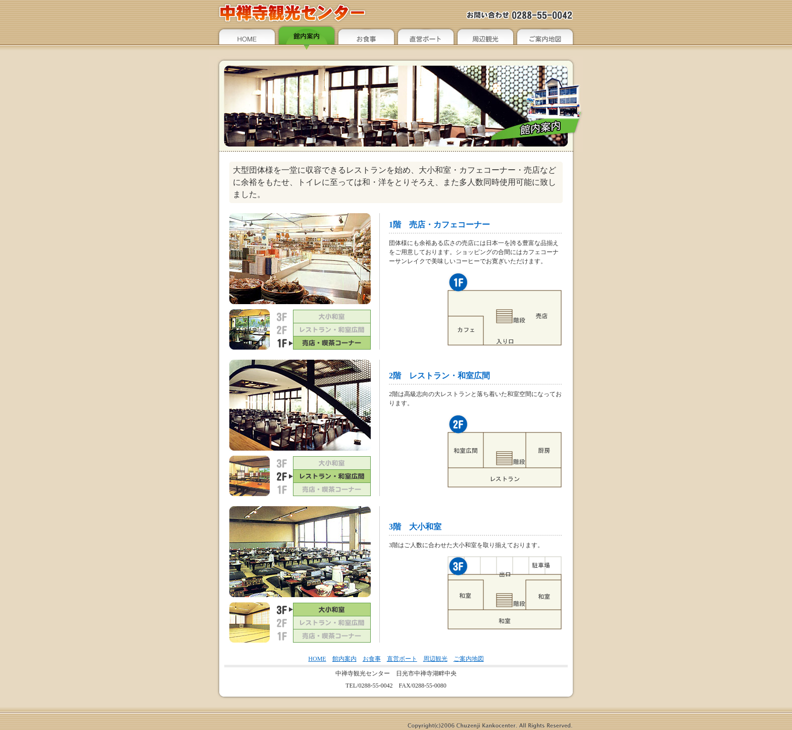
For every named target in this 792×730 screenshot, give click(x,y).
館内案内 (344, 658)
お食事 (372, 658)
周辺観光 (435, 658)
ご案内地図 (469, 658)
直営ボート (402, 658)
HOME (317, 658)
